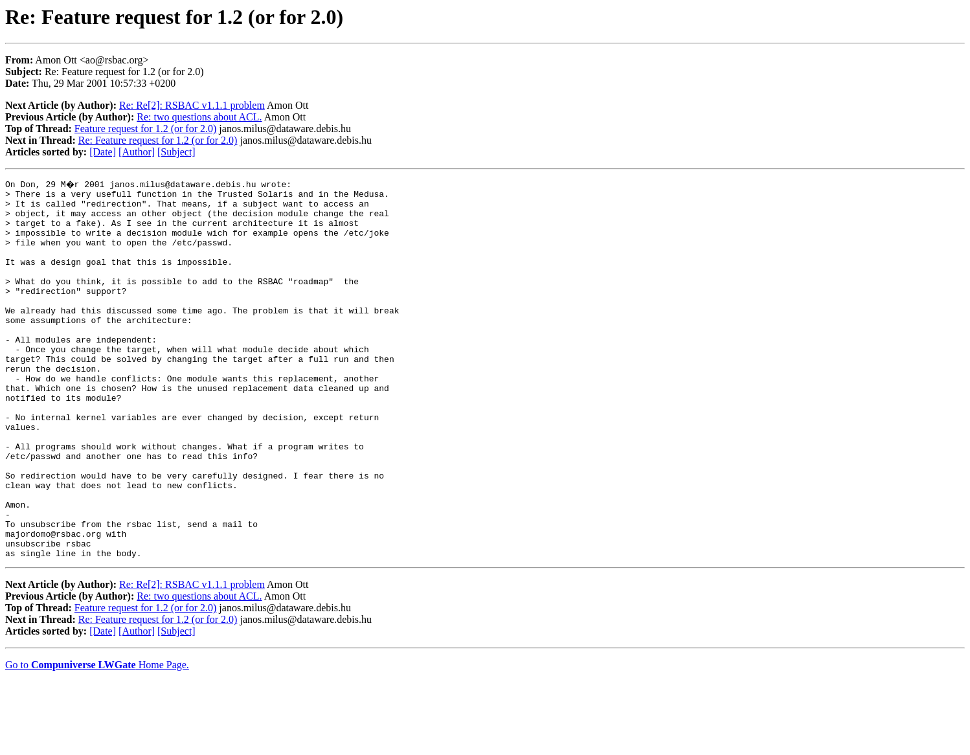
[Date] (102, 151)
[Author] (136, 151)
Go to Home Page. (97, 738)
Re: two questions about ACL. (199, 116)
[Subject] (176, 151)
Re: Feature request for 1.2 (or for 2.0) (158, 140)
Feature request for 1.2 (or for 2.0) (145, 128)
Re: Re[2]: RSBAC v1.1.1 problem (192, 105)
